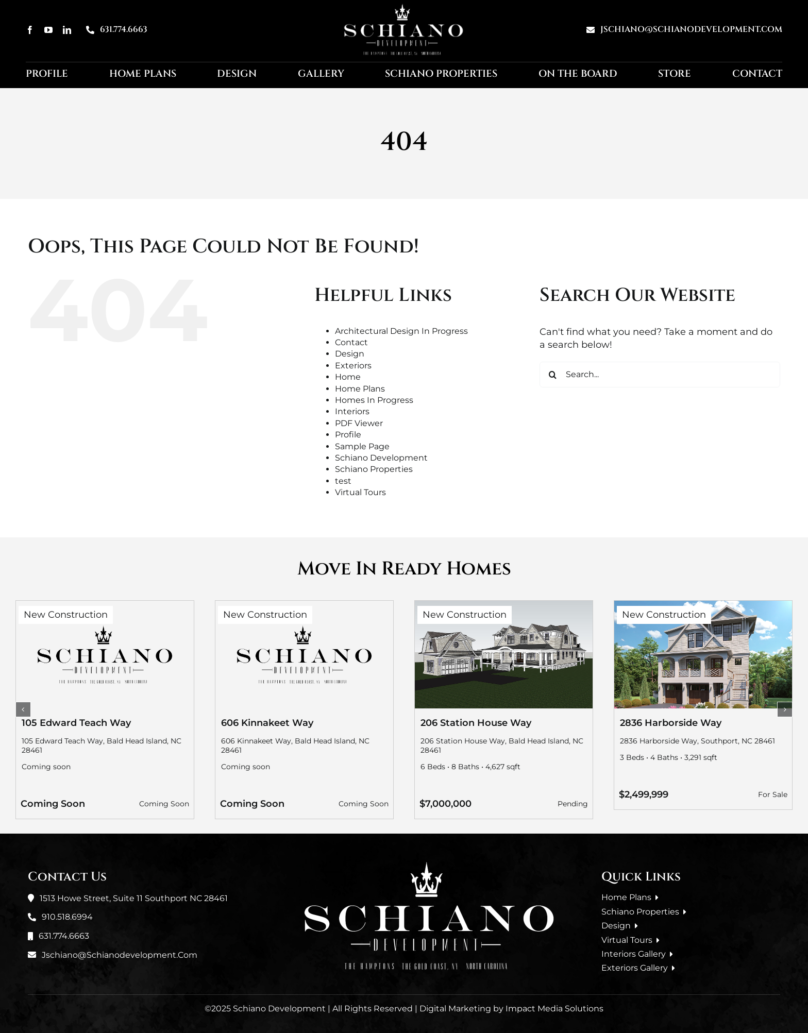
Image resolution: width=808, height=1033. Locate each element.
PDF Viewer (359, 423)
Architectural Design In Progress (401, 331)
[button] (23, 709)
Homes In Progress (374, 400)
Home (348, 377)
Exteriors (353, 365)
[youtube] (48, 30)
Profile (348, 434)
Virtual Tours (360, 492)
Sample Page (362, 446)
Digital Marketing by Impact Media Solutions (511, 1008)
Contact (351, 342)
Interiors (352, 411)
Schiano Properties (374, 469)
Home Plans (360, 389)
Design (349, 354)
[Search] (552, 374)
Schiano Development (381, 458)
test (343, 481)
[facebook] (30, 30)
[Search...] (660, 374)
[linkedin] (67, 30)
